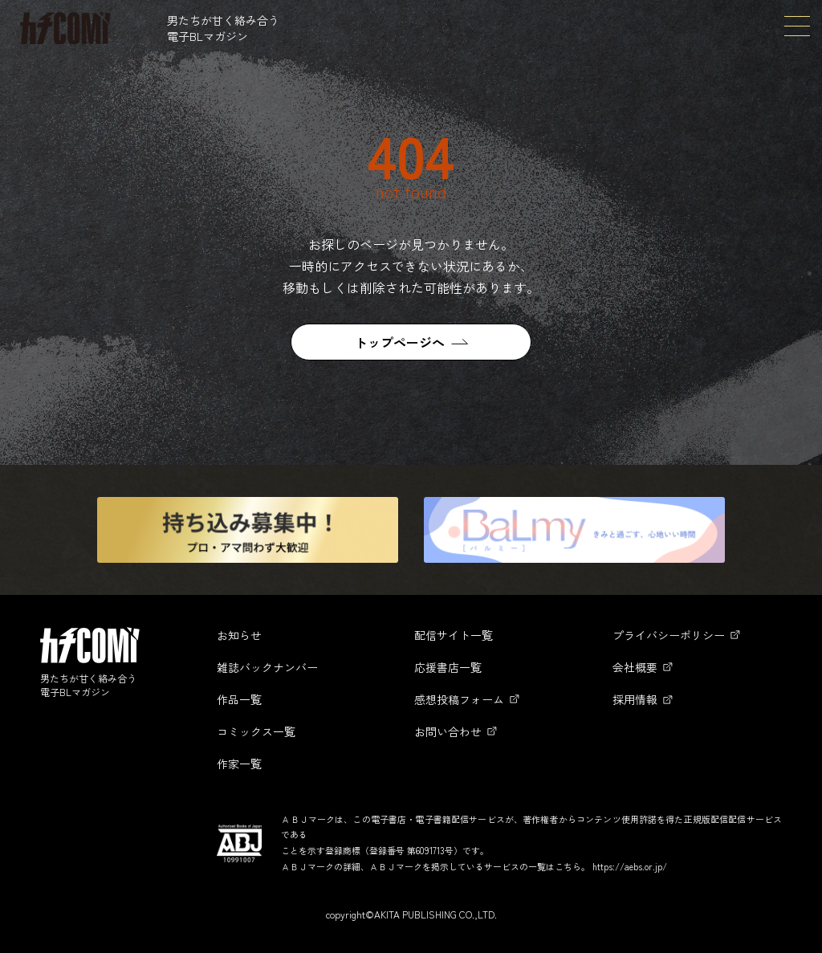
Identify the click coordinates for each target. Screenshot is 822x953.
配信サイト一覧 (453, 635)
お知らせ (239, 635)
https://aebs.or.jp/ (629, 866)
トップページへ (400, 342)
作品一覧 (239, 699)
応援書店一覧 (448, 667)
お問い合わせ (448, 731)
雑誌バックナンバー (267, 667)
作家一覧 (239, 763)
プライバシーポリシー (668, 635)
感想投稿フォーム (459, 699)
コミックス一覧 (256, 731)
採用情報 (634, 699)
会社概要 (634, 667)
